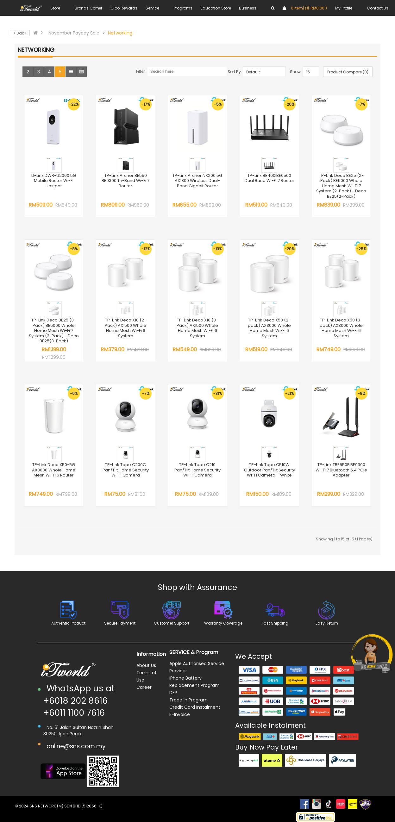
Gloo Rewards (123, 8)
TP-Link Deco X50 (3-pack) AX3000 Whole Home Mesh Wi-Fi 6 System (341, 328)
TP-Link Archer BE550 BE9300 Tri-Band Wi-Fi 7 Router (125, 180)
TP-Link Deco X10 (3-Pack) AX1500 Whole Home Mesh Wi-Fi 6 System (197, 328)
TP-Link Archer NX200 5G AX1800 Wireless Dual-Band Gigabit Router (197, 180)
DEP (173, 692)
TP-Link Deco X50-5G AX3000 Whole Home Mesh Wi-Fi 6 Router (53, 470)
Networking (120, 33)
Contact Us (377, 8)
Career (144, 687)
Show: (296, 71)
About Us (146, 665)
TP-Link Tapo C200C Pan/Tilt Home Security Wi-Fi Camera (126, 470)
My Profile (343, 8)
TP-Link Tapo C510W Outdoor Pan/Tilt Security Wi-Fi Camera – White (269, 470)
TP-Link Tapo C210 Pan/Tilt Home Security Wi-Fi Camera (197, 470)
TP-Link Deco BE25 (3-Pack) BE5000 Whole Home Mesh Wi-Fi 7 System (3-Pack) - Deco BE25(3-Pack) (54, 330)
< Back (19, 33)
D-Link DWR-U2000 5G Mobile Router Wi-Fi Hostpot (53, 180)
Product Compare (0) (347, 72)
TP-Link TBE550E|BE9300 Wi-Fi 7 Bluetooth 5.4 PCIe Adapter (341, 470)
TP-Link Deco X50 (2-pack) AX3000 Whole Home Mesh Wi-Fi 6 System (269, 328)
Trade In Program (188, 700)
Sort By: (235, 71)
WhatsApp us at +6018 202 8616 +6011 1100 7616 (79, 700)
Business (247, 8)
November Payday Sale (73, 33)
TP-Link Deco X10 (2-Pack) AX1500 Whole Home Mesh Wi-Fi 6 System (125, 328)
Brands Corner (88, 8)
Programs (183, 8)
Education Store (216, 8)
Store (55, 8)
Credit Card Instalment (194, 707)
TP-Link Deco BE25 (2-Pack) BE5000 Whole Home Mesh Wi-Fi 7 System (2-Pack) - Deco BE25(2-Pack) (341, 185)
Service (152, 8)
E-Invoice (179, 714)
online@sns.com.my (76, 746)
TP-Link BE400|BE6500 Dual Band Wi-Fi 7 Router (269, 178)
